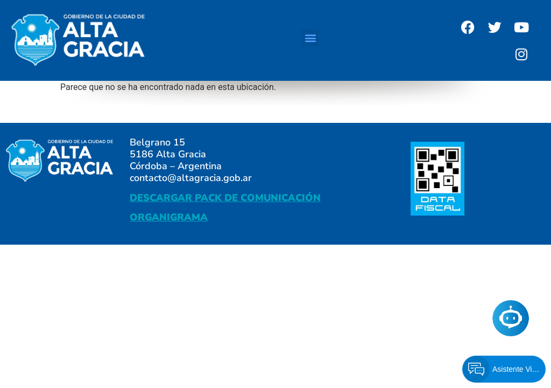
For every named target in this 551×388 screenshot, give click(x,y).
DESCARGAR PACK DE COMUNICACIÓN (225, 197)
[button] (310, 38)
